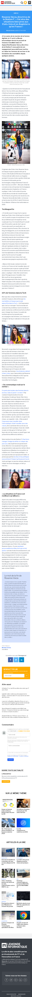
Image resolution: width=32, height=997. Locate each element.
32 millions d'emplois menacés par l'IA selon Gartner (23, 811)
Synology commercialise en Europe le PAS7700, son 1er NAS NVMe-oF (23, 884)
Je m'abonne (6, 781)
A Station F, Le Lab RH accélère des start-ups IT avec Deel (15, 689)
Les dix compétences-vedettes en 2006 (22, 830)
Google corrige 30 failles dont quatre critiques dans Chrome (22, 925)
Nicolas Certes (6, 647)
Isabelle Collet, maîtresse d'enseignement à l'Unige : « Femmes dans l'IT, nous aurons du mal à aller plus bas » (15, 695)
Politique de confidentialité (12, 756)
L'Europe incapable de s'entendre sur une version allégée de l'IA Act (8, 862)
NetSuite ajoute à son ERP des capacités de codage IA (23, 905)
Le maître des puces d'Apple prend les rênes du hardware (23, 861)
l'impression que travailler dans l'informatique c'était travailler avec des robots (15, 424)
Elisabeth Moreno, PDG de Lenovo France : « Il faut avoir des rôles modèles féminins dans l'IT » (15, 716)
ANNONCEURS (21, 994)
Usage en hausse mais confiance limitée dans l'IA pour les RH (8, 812)
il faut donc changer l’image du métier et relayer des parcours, (15, 441)
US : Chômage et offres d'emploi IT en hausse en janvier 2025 (8, 831)
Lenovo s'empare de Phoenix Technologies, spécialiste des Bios (8, 925)
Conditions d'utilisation (23, 756)
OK (26, 675)
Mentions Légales (16, 996)
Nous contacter (11, 994)
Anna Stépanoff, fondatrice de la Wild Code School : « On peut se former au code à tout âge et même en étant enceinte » (15, 710)
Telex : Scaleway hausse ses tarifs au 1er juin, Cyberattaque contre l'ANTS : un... (8, 884)
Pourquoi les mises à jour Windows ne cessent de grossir (8, 905)
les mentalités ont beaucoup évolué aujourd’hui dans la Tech (14, 301)
